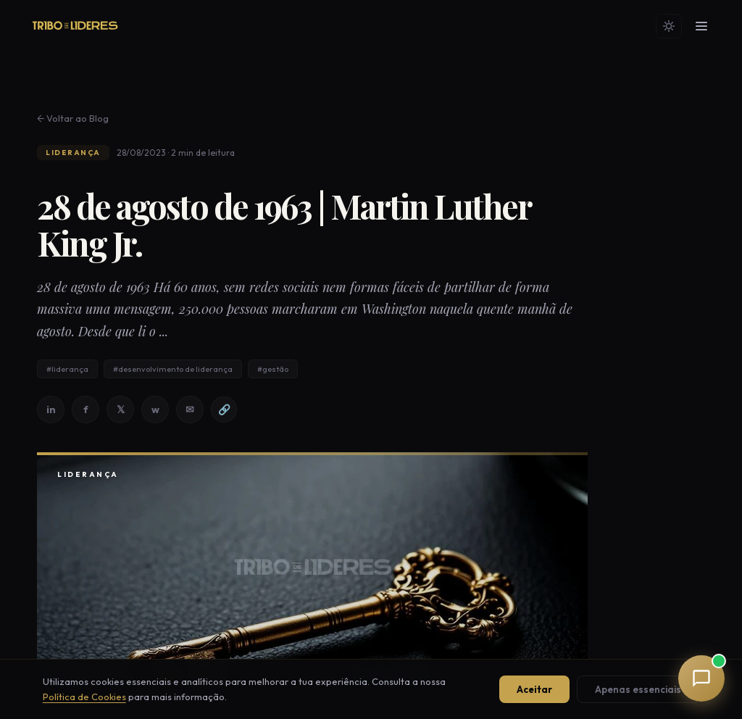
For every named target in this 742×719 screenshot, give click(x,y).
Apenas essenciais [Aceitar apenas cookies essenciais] (638, 689)
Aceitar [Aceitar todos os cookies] (534, 689)
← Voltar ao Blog (73, 118)
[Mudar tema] (669, 26)
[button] (701, 678)
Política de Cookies (84, 696)
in (51, 409)
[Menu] (701, 26)
